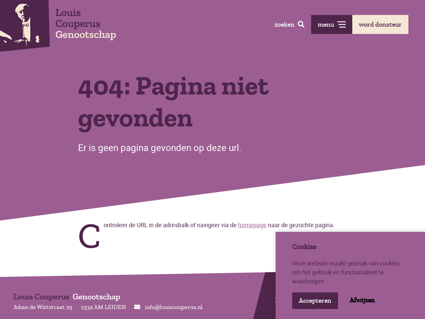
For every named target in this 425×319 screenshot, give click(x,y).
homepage (252, 225)
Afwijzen (362, 300)
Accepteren (315, 300)
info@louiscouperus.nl (168, 307)
